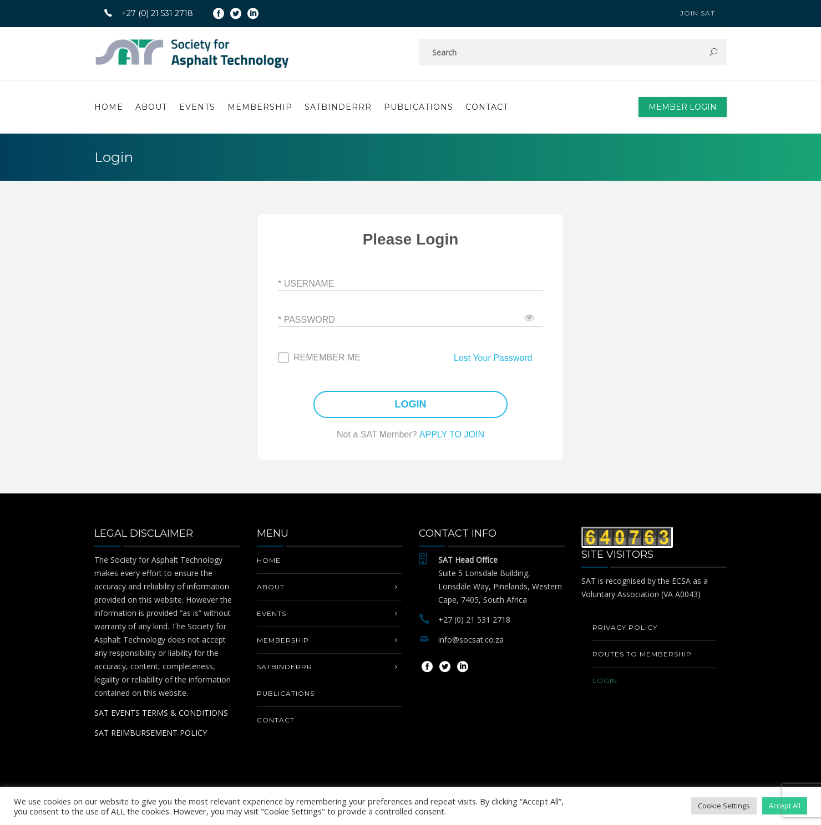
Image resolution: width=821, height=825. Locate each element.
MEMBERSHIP (259, 107)
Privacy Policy (624, 627)
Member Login (682, 107)
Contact (486, 107)
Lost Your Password (493, 358)
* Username (306, 283)
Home (108, 107)
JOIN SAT (697, 13)
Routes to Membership (642, 654)
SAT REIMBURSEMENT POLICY (150, 732)
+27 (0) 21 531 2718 (144, 13)
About (151, 107)
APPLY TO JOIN (451, 434)
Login (604, 680)
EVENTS (197, 107)
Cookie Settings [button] (724, 806)
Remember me (327, 357)
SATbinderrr (338, 107)
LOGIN (411, 404)
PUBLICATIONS (418, 107)
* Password (306, 319)
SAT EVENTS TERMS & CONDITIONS (161, 712)
